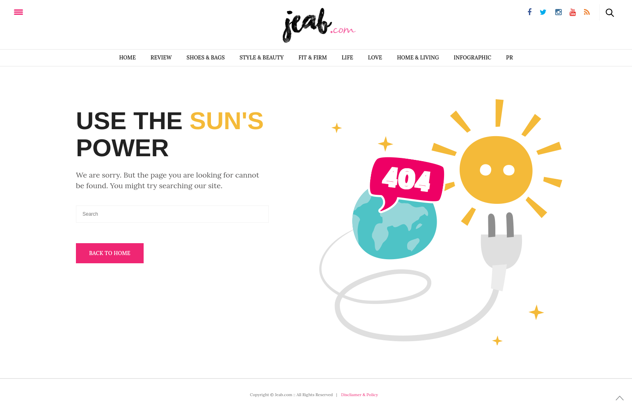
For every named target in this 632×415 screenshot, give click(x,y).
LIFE (347, 57)
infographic (473, 57)
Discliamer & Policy (359, 394)
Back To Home (110, 253)
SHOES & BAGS (206, 57)
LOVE (375, 57)
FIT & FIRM (312, 57)
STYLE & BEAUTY (262, 57)
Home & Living (418, 57)
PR (509, 57)
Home (127, 57)
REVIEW (161, 57)
